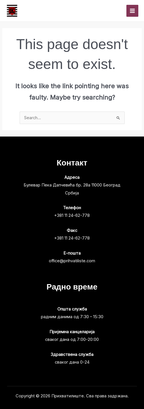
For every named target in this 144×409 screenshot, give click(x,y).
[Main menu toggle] (132, 11)
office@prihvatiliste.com (72, 260)
